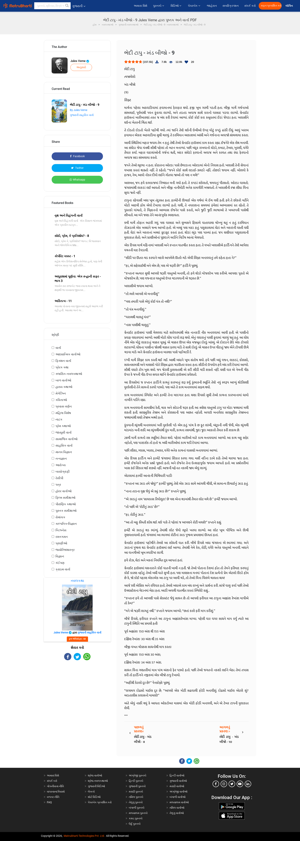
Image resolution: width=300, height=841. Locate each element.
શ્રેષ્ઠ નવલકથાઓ (98, 780)
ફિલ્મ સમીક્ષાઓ (65, 497)
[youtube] (240, 784)
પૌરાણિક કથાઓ (65, 504)
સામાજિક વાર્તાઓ (66, 439)
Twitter (77, 167)
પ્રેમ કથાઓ (63, 426)
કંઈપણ (59, 563)
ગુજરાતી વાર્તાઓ (178, 780)
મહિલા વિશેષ (63, 413)
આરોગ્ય (60, 465)
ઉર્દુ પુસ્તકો (135, 823)
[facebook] (216, 784)
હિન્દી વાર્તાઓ (177, 775)
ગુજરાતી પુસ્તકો (137, 786)
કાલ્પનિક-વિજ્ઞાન (66, 524)
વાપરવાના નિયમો (56, 791)
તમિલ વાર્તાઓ (177, 807)
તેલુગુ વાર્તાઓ (177, 813)
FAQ (49, 802)
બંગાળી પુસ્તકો (136, 807)
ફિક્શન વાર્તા (63, 361)
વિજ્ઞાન (59, 556)
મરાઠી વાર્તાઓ (177, 786)
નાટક (58, 419)
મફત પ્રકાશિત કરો (271, 6)
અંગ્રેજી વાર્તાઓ (179, 791)
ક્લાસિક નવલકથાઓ (68, 374)
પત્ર (58, 484)
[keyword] (52, 5)
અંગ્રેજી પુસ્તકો (137, 775)
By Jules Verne (78, 110)
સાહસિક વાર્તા (64, 445)
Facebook (77, 156)
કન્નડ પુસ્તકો (136, 818)
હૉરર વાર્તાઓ (63, 491)
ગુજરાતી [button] (78, 6)
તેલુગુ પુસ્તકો (136, 802)
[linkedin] (248, 784)
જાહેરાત (212, 6)
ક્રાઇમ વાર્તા (62, 569)
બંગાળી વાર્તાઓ (178, 796)
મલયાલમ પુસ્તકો (138, 813)
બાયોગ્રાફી (62, 471)
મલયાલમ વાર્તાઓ (179, 802)
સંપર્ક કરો (250, 6)
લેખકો (91, 791)
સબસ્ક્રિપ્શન (231, 6)
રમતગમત (61, 537)
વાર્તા (58, 348)
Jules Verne (79, 61)
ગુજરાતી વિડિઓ (96, 786)
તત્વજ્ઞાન (61, 458)
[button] (67, 5)
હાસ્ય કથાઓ (63, 387)
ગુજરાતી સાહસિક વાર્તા (82, 115)
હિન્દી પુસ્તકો (136, 780)
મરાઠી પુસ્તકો (136, 791)
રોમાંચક (60, 517)
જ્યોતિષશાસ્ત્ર (65, 550)
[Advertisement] (77, 694)
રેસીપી (59, 478)
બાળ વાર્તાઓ (63, 380)
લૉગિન (289, 6)
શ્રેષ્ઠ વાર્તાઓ (95, 775)
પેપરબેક (194, 6)
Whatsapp (77, 179)
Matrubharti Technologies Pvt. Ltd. (84, 835)
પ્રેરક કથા (61, 367)
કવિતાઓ (61, 400)
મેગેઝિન (60, 393)
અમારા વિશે (140, 6)
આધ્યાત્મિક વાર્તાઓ (67, 354)
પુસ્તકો (159, 6)
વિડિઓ (176, 6)
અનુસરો (81, 67)
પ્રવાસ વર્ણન (63, 406)
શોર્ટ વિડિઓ (94, 796)
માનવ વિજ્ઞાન (63, 452)
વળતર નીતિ (53, 796)
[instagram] (224, 784)
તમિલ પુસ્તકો (136, 796)
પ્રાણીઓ (61, 543)
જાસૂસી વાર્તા (63, 432)
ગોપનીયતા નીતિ (55, 786)
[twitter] (232, 784)
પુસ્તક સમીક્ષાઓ (66, 510)
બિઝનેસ (60, 530)
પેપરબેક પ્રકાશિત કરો (100, 802)
